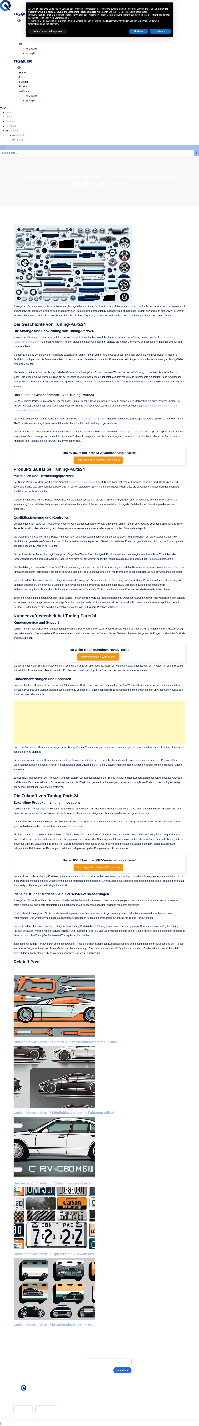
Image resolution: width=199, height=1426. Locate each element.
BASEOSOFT (36, 1419)
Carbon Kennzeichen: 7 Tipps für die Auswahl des (54, 1254)
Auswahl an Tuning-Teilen (92, 418)
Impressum (84, 1398)
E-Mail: (76, 1361)
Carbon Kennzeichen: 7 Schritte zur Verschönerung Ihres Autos (65, 1042)
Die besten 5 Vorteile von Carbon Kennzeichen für (54, 1183)
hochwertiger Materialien (82, 482)
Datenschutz (84, 1402)
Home (22, 25)
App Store (23, 1409)
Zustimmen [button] (160, 31)
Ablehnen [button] (139, 31)
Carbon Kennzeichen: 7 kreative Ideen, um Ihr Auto (54, 1325)
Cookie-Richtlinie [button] (127, 12)
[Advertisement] (99, 722)
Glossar (82, 1393)
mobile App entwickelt (130, 431)
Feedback (24, 86)
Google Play (46, 1409)
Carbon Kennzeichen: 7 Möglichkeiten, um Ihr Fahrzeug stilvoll (64, 1113)
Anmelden (122, 1370)
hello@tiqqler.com (31, 1399)
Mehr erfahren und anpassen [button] (47, 31)
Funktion (23, 82)
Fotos (22, 30)
